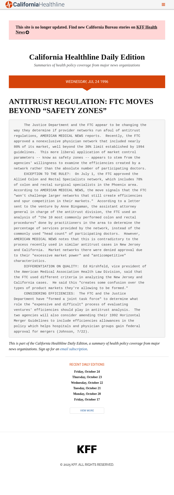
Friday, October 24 (87, 371)
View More (87, 410)
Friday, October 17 (87, 399)
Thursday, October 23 (87, 377)
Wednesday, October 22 (87, 382)
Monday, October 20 (87, 394)
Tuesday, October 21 (87, 388)
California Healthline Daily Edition (87, 57)
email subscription (73, 349)
